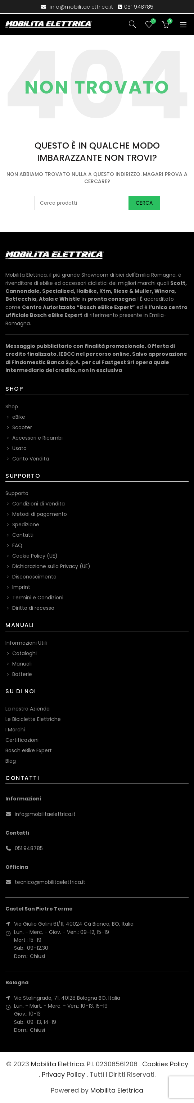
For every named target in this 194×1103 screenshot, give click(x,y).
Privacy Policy (63, 1074)
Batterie (22, 674)
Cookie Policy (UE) (35, 555)
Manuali (22, 663)
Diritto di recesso (33, 608)
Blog (10, 760)
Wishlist (153, 21)
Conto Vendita (30, 458)
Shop (11, 406)
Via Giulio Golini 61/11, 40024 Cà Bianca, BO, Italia (74, 923)
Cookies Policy (165, 1063)
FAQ (17, 545)
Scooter (22, 427)
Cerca (144, 202)
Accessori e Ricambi (37, 437)
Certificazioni (22, 740)
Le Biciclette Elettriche (33, 719)
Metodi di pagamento (39, 514)
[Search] (132, 24)
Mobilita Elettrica (57, 1063)
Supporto (16, 493)
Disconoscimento (34, 576)
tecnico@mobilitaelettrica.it (50, 882)
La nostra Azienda (27, 708)
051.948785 (29, 848)
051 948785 (138, 6)
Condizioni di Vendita (38, 503)
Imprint (21, 587)
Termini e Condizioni (37, 597)
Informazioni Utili (26, 642)
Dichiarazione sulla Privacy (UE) (51, 566)
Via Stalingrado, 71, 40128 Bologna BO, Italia (67, 998)
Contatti (22, 535)
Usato (19, 448)
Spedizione (25, 524)
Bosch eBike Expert (28, 750)
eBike (18, 417)
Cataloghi (24, 653)
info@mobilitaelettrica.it (81, 6)
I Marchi (15, 729)
